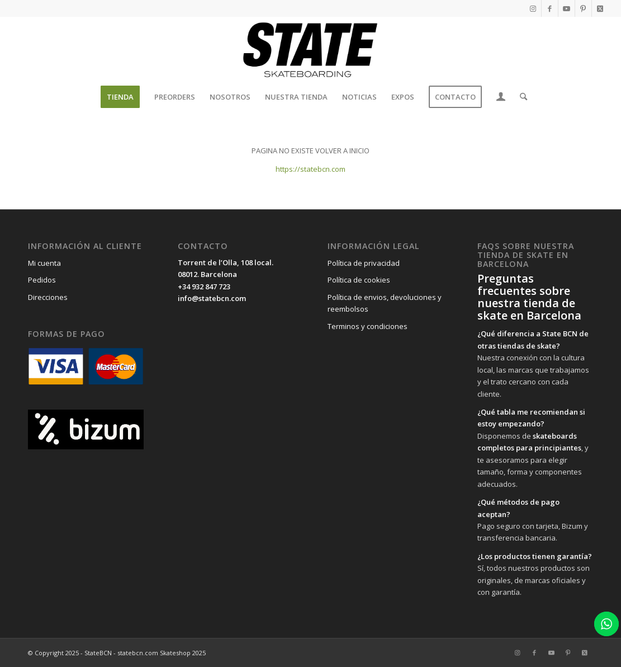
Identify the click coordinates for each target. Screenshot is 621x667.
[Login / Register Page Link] (501, 98)
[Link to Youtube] (566, 8)
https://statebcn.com (310, 169)
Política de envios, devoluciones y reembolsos (385, 303)
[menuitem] (120, 97)
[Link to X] (600, 8)
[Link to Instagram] (533, 8)
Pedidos (42, 280)
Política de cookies (359, 280)
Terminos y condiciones (367, 326)
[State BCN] (310, 50)
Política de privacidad (364, 263)
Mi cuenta (44, 263)
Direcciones (48, 297)
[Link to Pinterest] (583, 8)
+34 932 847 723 (204, 286)
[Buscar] (520, 97)
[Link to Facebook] (550, 8)
